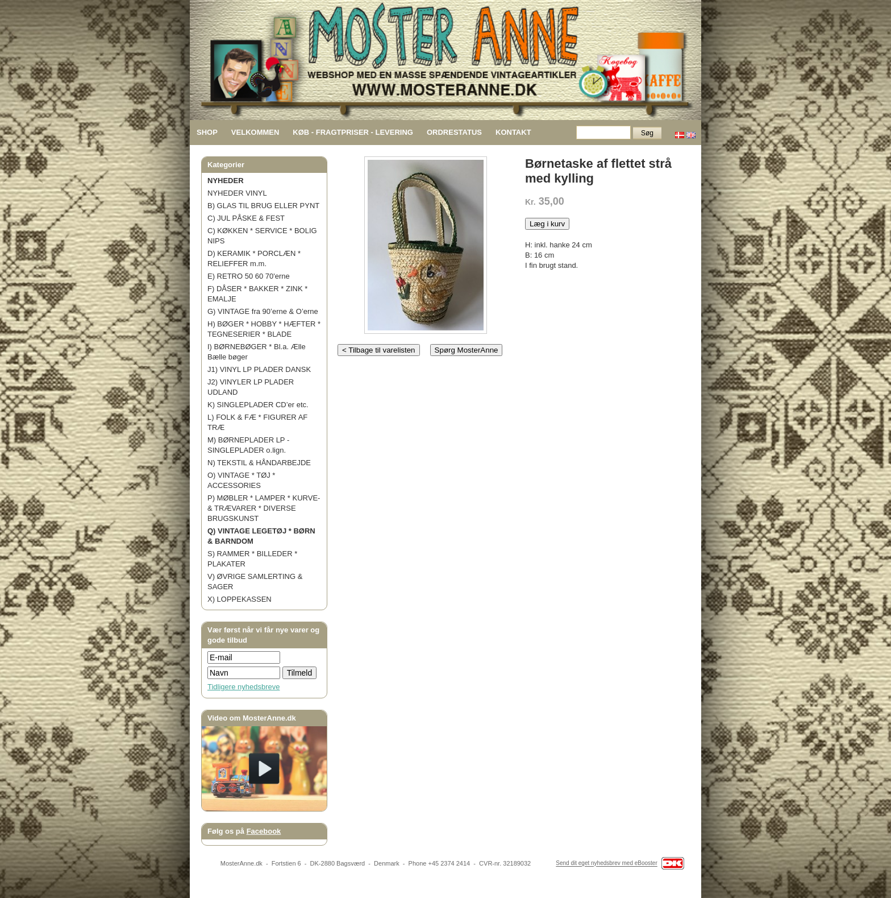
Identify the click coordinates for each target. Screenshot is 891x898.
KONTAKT (513, 132)
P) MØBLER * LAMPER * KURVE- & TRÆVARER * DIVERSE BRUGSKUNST (263, 508)
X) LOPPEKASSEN (239, 599)
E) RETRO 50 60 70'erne (248, 276)
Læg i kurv (547, 224)
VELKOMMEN (255, 132)
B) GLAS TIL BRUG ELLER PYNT (263, 205)
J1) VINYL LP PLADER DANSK (259, 369)
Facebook (264, 831)
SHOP (207, 132)
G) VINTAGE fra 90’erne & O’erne (262, 311)
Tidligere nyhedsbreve (243, 686)
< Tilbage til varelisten (378, 350)
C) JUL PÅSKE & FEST (246, 218)
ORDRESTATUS (454, 132)
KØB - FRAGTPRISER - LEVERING (353, 132)
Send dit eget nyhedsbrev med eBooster (606, 863)
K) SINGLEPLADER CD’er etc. (258, 404)
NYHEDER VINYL (237, 193)
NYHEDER (225, 180)
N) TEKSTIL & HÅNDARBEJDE (259, 462)
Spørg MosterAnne (466, 350)
